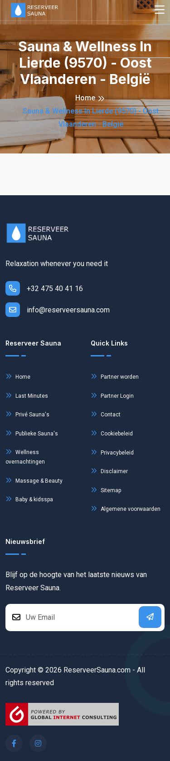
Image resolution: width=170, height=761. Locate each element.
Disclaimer (109, 470)
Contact (106, 414)
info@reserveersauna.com (57, 309)
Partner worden (115, 376)
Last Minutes (26, 395)
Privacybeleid (112, 452)
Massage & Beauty (34, 480)
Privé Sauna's (27, 414)
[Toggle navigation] (160, 10)
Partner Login (112, 395)
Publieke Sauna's (31, 433)
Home (85, 98)
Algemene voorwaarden (125, 508)
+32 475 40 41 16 (44, 288)
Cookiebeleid (112, 433)
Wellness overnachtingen (25, 455)
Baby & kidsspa (29, 498)
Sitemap (106, 489)
